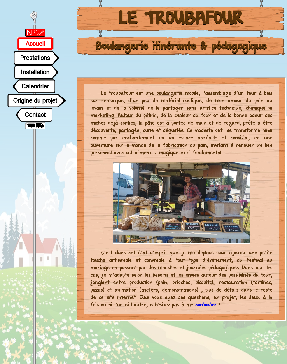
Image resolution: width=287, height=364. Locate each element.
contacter (207, 305)
